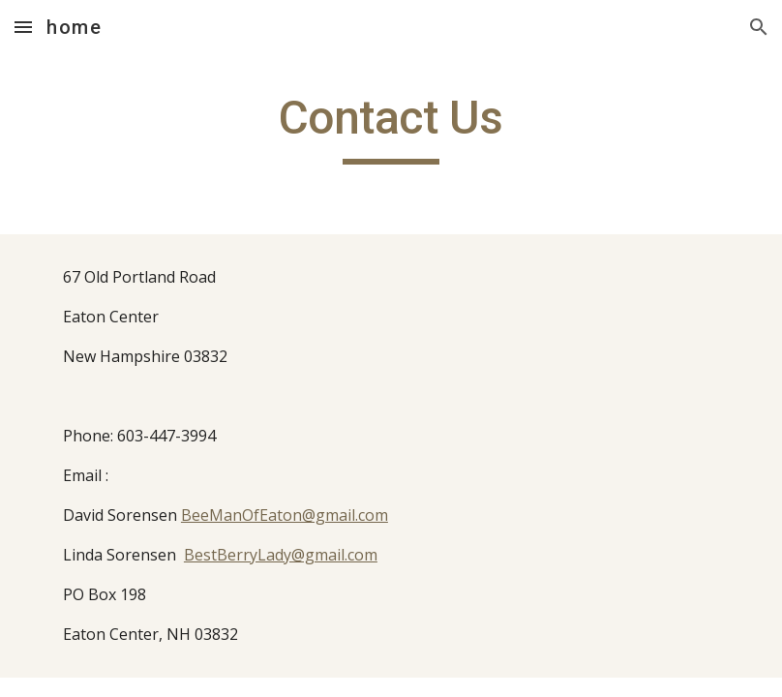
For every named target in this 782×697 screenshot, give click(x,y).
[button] (23, 26)
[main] (391, 126)
